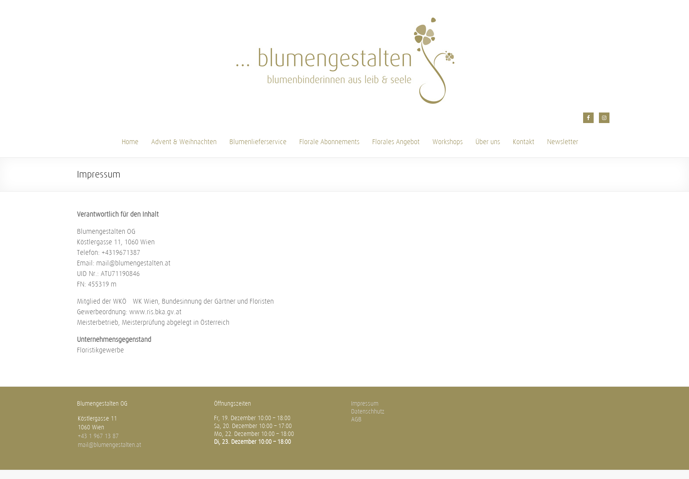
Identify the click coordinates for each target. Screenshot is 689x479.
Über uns (487, 141)
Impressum (364, 403)
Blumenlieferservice (257, 141)
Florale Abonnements (329, 141)
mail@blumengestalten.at (109, 445)
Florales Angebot (396, 141)
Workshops (447, 141)
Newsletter (562, 141)
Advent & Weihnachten (184, 141)
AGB (356, 419)
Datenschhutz (367, 411)
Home (130, 141)
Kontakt (523, 141)
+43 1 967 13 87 (98, 436)
